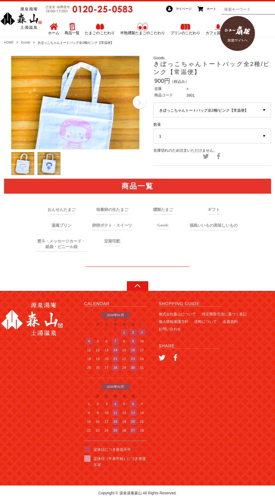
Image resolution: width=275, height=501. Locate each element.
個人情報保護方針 (173, 321)
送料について (205, 321)
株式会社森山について (177, 314)
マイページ (184, 9)
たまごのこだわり (100, 33)
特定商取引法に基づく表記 (224, 314)
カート (211, 9)
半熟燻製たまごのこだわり (142, 33)
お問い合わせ (170, 329)
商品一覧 (72, 33)
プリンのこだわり (185, 33)
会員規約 (230, 321)
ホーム (53, 33)
